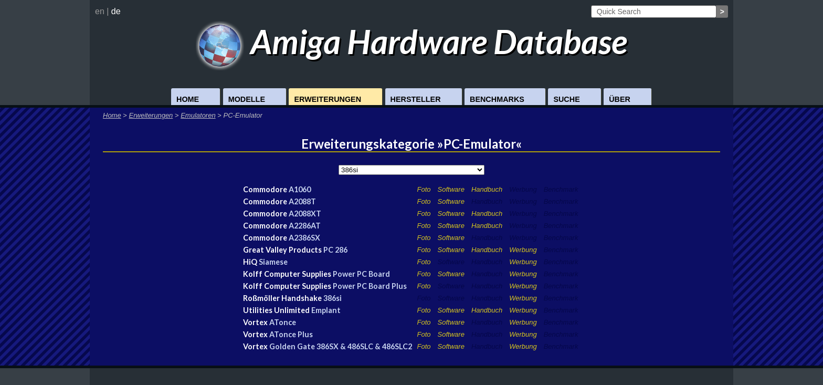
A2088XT (305, 213)
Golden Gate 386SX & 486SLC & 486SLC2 (340, 346)
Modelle (246, 99)
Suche (566, 99)
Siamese (273, 261)
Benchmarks (497, 99)
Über (619, 99)
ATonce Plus (291, 334)
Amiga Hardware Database (412, 41)
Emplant (326, 310)
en (99, 11)
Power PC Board (361, 273)
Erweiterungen (327, 99)
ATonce (282, 322)
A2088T (302, 201)
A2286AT (305, 225)
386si (332, 298)
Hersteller (416, 99)
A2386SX (304, 237)
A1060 (300, 189)
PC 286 (335, 249)
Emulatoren (198, 115)
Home (187, 99)
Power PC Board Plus (370, 286)
